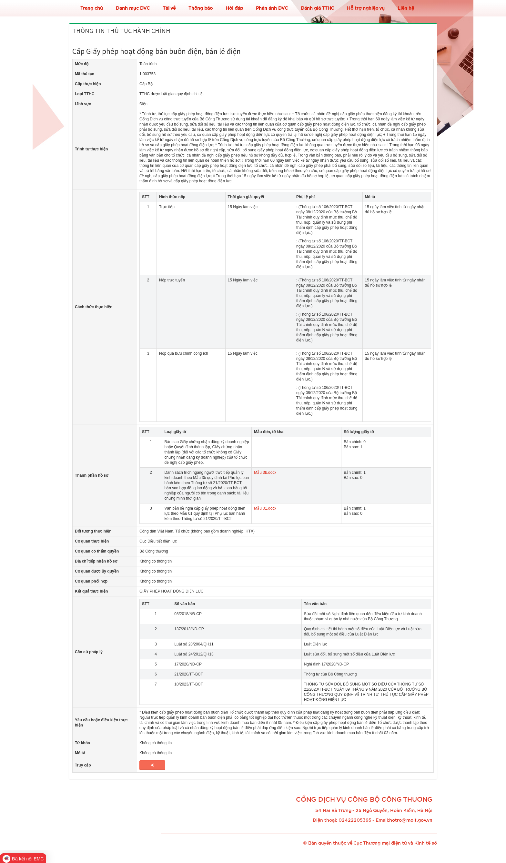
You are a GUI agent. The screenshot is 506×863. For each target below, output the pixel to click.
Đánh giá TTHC (317, 8)
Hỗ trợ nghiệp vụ (366, 8)
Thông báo (200, 8)
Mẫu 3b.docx (265, 472)
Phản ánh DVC (272, 8)
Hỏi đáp (234, 8)
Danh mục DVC (133, 8)
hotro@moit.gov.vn (410, 820)
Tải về (169, 8)
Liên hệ (406, 8)
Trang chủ (91, 8)
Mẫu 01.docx (265, 508)
